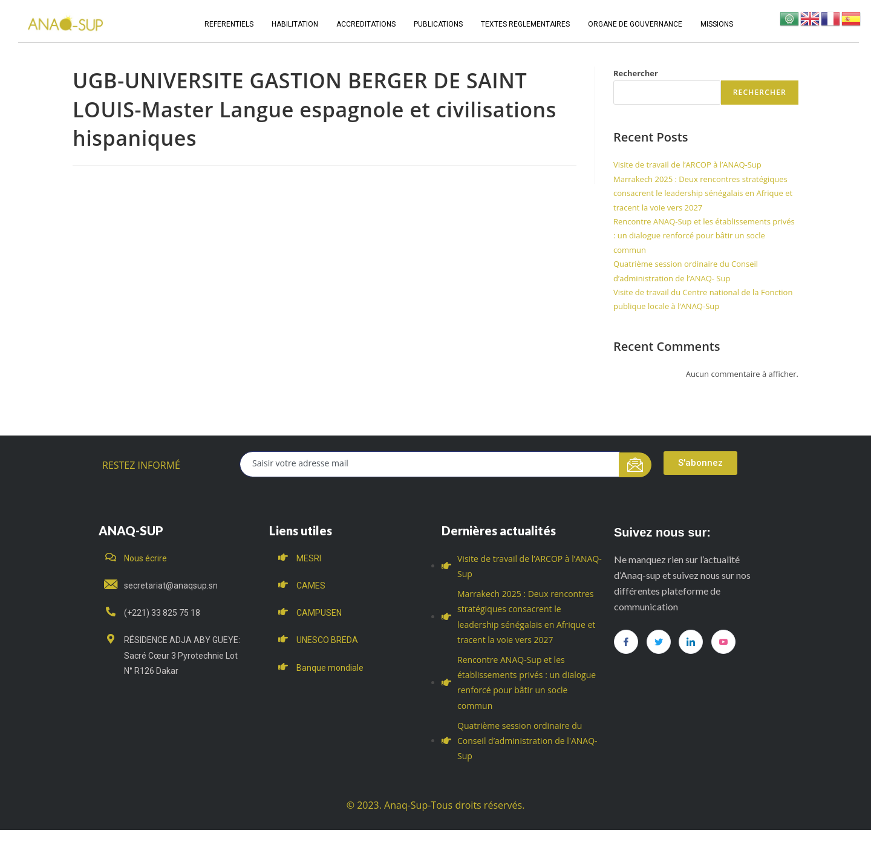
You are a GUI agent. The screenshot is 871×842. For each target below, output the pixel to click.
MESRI (308, 558)
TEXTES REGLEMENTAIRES (525, 24)
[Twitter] (659, 642)
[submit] (635, 464)
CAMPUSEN (319, 613)
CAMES (310, 585)
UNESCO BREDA (327, 640)
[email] (430, 464)
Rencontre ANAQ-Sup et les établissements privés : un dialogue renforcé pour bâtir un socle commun (704, 235)
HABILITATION (295, 24)
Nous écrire (145, 558)
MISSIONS (716, 24)
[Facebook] (626, 642)
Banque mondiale (330, 668)
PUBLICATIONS (438, 24)
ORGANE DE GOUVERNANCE (635, 24)
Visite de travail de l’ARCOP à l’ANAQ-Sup (687, 164)
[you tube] (723, 642)
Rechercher (635, 73)
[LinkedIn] (691, 642)
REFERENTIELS (228, 24)
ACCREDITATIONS (366, 24)
